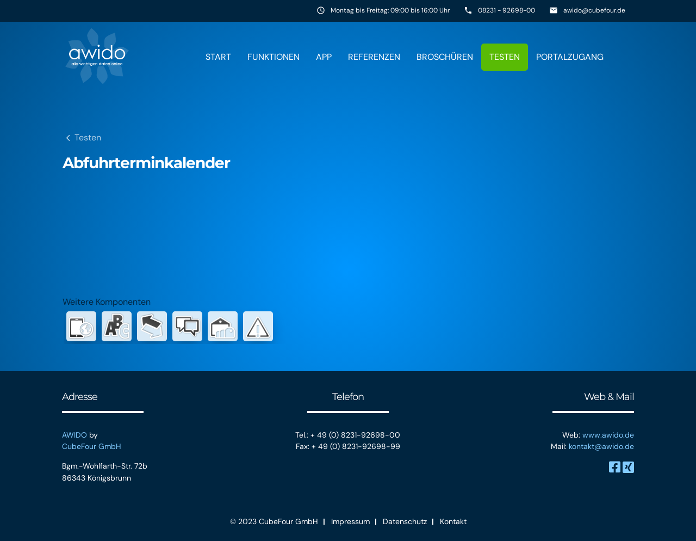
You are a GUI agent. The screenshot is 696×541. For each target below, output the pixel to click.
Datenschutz (405, 521)
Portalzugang (570, 57)
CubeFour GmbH (91, 446)
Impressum (350, 521)
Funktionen (273, 57)
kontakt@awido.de (601, 446)
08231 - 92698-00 (506, 10)
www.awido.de (608, 435)
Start (218, 57)
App (324, 57)
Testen (504, 57)
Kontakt (453, 521)
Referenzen (374, 57)
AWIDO (74, 435)
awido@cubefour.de (594, 10)
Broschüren (445, 57)
